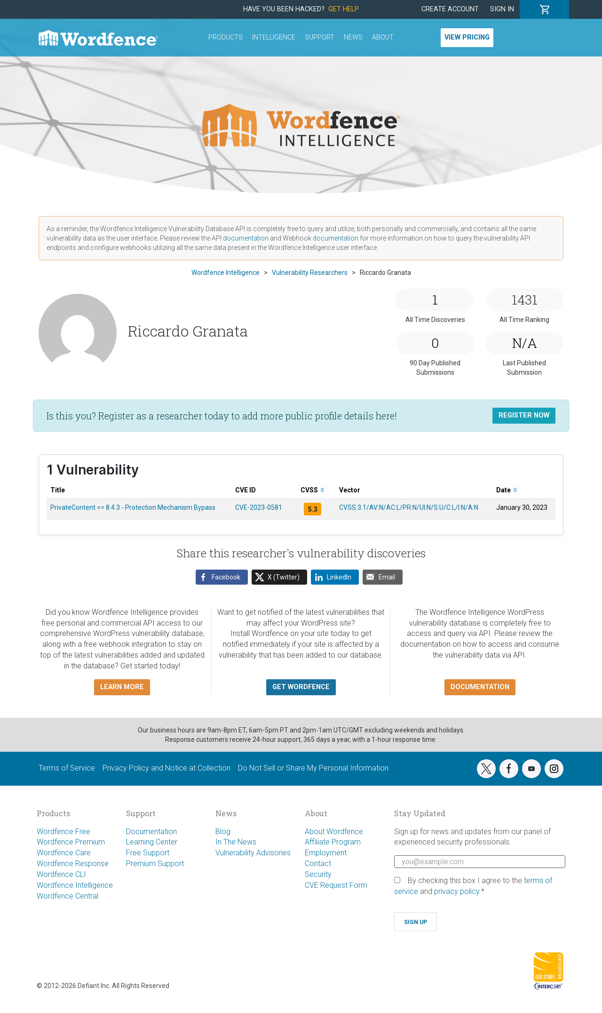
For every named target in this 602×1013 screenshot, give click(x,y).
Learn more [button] (122, 687)
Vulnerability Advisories (253, 852)
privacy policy (456, 891)
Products (225, 37)
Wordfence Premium (71, 841)
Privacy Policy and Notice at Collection (166, 768)
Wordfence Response (73, 863)
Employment (326, 852)
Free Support (147, 852)
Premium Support (155, 863)
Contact (318, 863)
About (383, 37)
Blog (222, 831)
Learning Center (151, 841)
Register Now (524, 415)
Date (506, 490)
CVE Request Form (336, 885)
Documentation (151, 831)
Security (318, 874)
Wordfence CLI (61, 874)
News (353, 37)
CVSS (313, 490)
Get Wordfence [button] (301, 687)
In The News (235, 841)
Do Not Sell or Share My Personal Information (313, 768)
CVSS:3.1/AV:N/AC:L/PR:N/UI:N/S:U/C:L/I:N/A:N (408, 507)
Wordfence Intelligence (75, 885)
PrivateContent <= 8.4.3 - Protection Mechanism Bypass (132, 507)
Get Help (343, 9)
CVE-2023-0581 (258, 507)
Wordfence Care (64, 852)
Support (319, 37)
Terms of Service (67, 768)
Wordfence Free (63, 831)
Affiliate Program (333, 841)
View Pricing (467, 37)
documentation (246, 238)
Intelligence (273, 37)
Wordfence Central (67, 896)
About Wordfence (334, 831)
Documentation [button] (480, 687)
